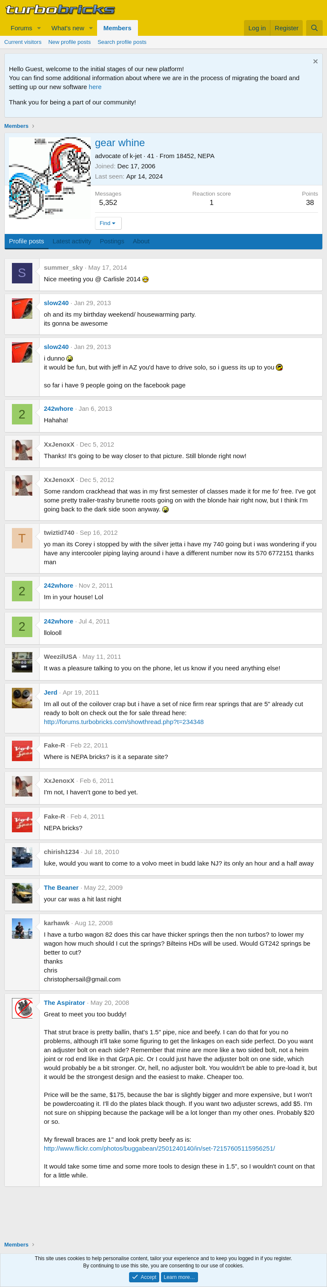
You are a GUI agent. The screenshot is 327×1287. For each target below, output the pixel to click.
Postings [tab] (112, 241)
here (95, 86)
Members (117, 28)
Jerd (50, 692)
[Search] (314, 28)
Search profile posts (122, 42)
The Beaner (61, 887)
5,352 (108, 203)
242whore (58, 408)
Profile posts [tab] (26, 241)
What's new (68, 28)
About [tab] (141, 241)
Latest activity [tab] (72, 241)
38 (310, 203)
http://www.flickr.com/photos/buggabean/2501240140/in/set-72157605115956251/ (159, 1148)
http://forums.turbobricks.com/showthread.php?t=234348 (124, 721)
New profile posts (69, 42)
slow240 (56, 302)
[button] (39, 28)
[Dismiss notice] (314, 62)
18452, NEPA (195, 155)
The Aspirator (64, 1002)
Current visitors (22, 42)
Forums (21, 28)
